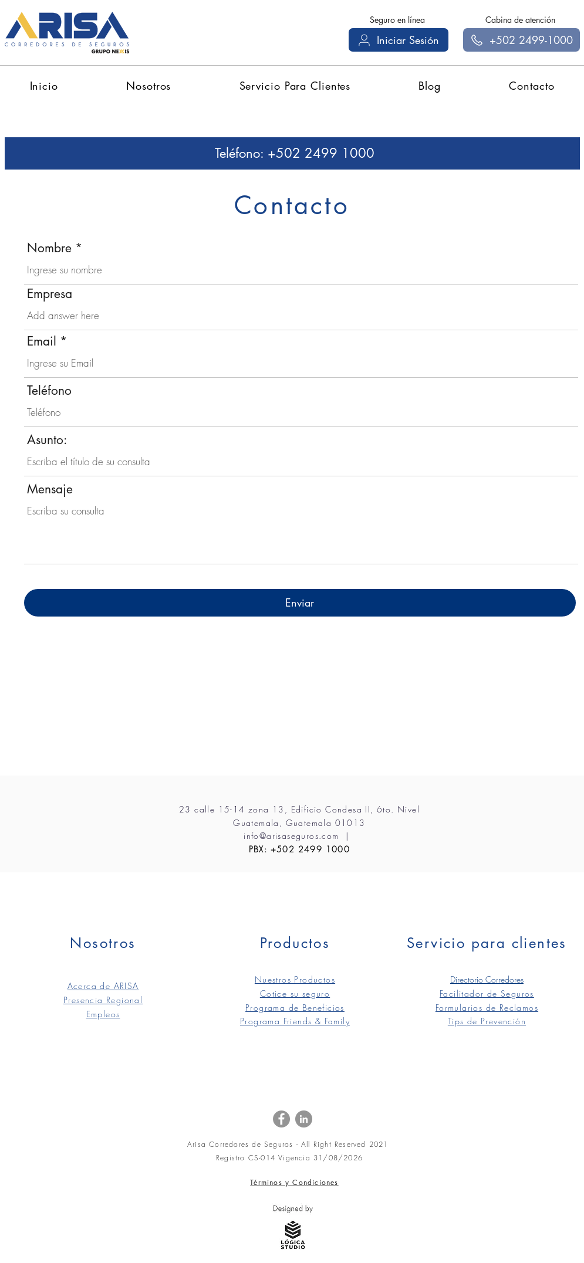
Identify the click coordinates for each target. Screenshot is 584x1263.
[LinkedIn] (303, 1118)
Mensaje (50, 489)
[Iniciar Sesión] (398, 40)
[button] (148, 86)
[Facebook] (281, 1118)
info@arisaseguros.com (291, 835)
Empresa (49, 293)
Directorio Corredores (487, 979)
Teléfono (49, 390)
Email (41, 341)
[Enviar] (300, 603)
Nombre (49, 248)
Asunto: (47, 440)
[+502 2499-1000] (521, 40)
